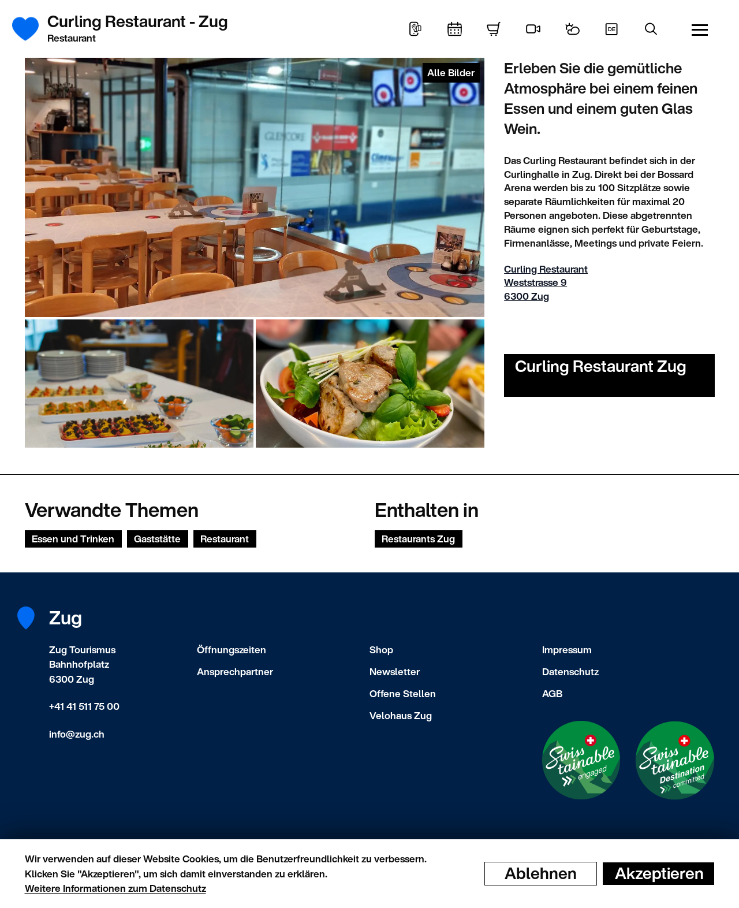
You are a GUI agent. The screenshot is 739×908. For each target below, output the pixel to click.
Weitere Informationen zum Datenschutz (115, 888)
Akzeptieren (659, 873)
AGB (552, 693)
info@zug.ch (76, 734)
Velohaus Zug (401, 715)
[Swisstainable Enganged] (581, 760)
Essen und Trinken (73, 538)
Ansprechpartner (235, 671)
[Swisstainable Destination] (675, 760)
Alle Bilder (451, 72)
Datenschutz (570, 671)
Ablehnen (541, 873)
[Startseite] (32, 29)
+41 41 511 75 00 (84, 706)
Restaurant (224, 538)
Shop (381, 649)
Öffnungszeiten (231, 649)
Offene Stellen (403, 693)
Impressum (567, 649)
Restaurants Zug (418, 538)
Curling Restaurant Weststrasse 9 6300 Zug (546, 283)
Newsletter (395, 671)
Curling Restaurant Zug (600, 366)
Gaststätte (157, 538)
